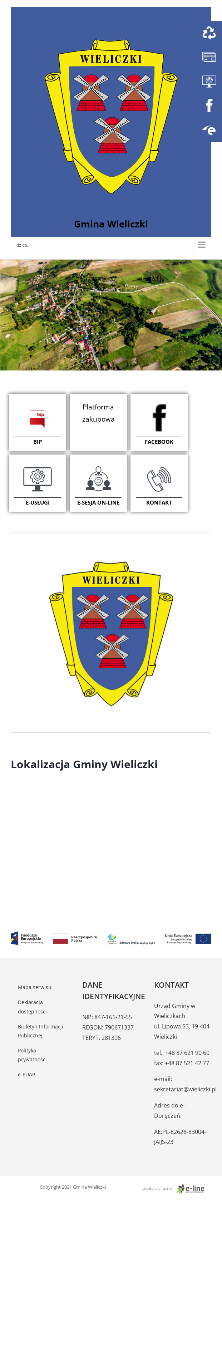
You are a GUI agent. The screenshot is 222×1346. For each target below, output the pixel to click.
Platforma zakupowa (98, 413)
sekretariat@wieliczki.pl (185, 1089)
